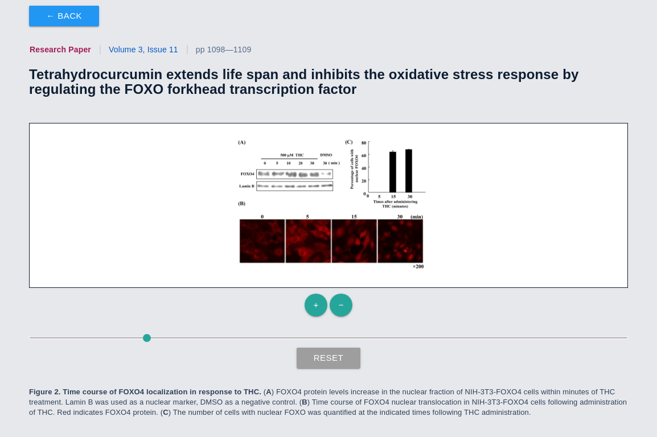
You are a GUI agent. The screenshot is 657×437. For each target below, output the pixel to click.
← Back (64, 15)
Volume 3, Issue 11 (143, 49)
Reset (329, 357)
